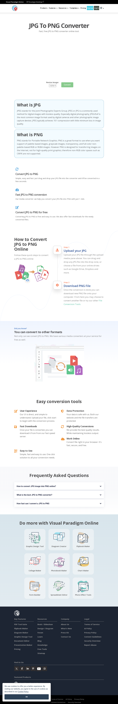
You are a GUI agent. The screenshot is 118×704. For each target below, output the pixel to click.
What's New (66, 628)
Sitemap (41, 653)
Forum (40, 632)
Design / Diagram (45, 628)
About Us (65, 624)
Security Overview (92, 641)
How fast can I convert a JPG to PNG (33, 503)
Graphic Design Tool (23, 637)
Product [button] (44, 8)
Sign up (90, 8)
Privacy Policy (90, 632)
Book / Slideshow (45, 624)
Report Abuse (90, 645)
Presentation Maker (23, 645)
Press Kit (65, 632)
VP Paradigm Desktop (35, 2)
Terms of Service (92, 624)
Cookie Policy (23, 692)
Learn (40, 637)
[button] (53, 8)
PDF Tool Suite (20, 624)
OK (27, 697)
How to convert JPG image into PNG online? (36, 486)
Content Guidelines (92, 637)
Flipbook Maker (21, 628)
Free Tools (42, 649)
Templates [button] (74, 8)
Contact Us (66, 637)
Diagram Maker (21, 632)
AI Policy (88, 628)
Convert (67, 85)
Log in (96, 8)
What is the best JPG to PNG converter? (34, 495)
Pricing (83, 8)
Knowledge (42, 645)
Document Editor (21, 641)
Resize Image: (52, 82)
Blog (39, 641)
